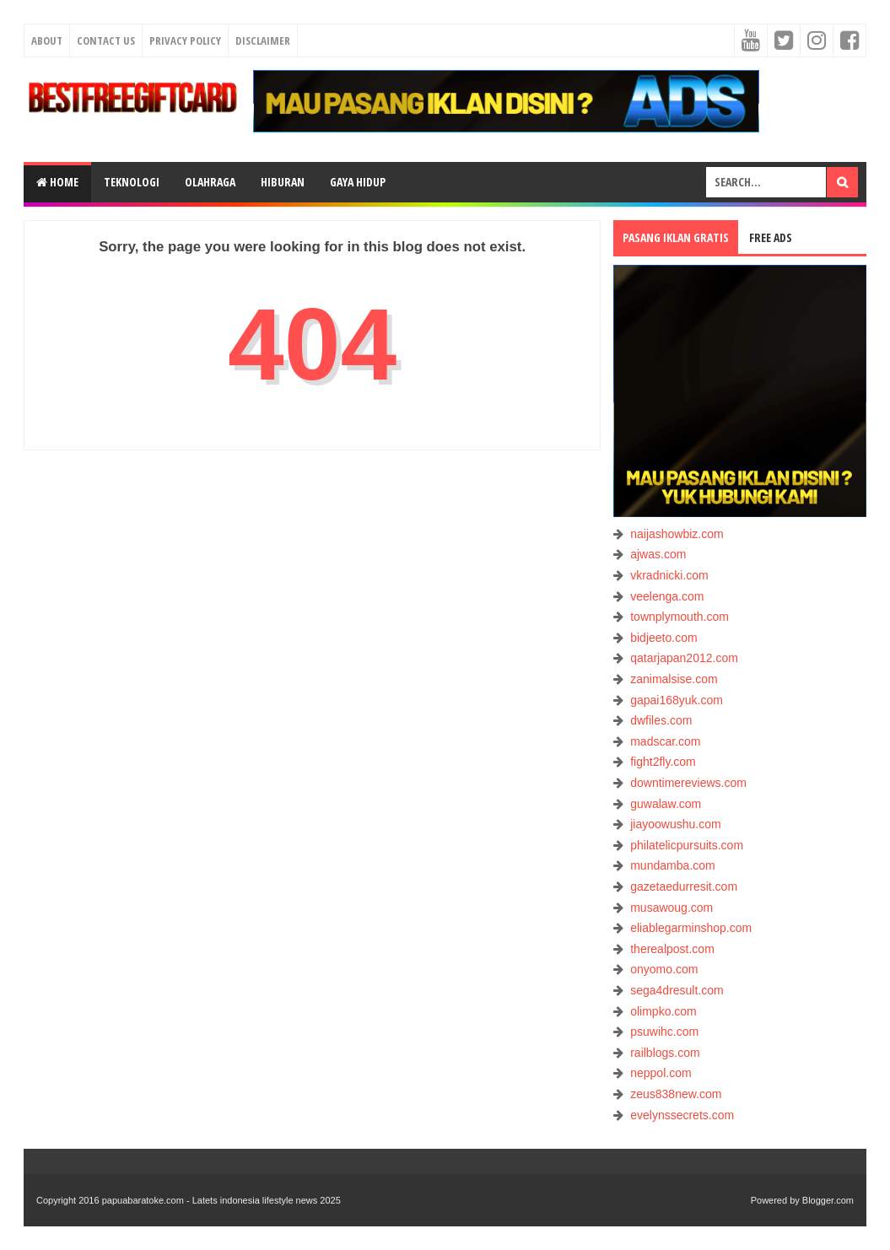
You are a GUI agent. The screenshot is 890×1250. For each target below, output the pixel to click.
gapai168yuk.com (676, 700)
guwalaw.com (665, 804)
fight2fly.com (663, 761)
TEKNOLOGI (131, 182)
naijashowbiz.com (677, 534)
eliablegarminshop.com (691, 928)
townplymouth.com (679, 616)
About (46, 40)
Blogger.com (828, 1200)
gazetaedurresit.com (683, 886)
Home (57, 182)
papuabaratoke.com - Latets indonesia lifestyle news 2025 (221, 1200)
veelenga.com (667, 596)
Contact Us (106, 40)
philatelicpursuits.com (686, 845)
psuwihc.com (664, 1031)
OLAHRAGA (210, 182)
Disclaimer (262, 40)
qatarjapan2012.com (684, 658)
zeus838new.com (675, 1094)
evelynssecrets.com (682, 1115)
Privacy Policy (185, 40)
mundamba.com (672, 865)
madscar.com (665, 741)
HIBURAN (283, 182)
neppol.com (660, 1073)
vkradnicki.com (669, 575)
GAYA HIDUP (358, 182)
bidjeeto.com (663, 637)
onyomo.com (664, 969)
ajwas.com (658, 554)
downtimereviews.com (688, 782)
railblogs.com (664, 1052)
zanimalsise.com (673, 679)
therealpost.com (672, 949)
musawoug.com (671, 907)
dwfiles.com (661, 720)
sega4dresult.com (677, 990)
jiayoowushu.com (675, 824)
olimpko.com (663, 1011)
